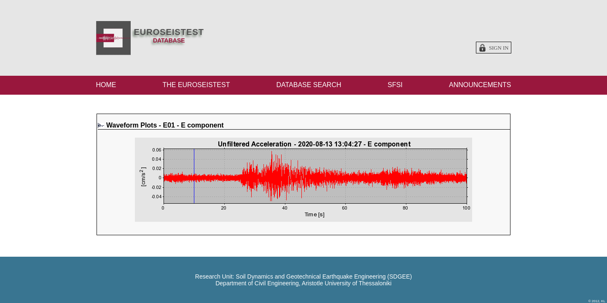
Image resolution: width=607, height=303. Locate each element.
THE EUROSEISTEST (196, 84)
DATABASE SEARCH (308, 84)
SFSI (395, 84)
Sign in (499, 48)
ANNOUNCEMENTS (480, 84)
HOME (106, 84)
